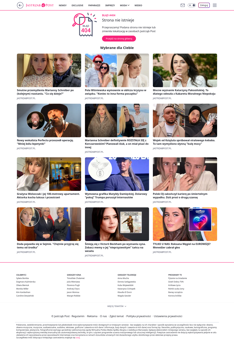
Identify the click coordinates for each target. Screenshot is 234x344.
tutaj (78, 337)
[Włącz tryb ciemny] (192, 5)
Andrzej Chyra (73, 288)
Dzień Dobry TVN (175, 281)
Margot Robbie (73, 295)
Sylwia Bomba (22, 278)
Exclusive (77, 5)
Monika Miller (22, 288)
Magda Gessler (124, 295)
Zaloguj (204, 5)
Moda (123, 5)
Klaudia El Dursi (125, 292)
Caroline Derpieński (25, 295)
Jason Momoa (73, 292)
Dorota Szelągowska (127, 281)
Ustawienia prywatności (167, 316)
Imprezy (110, 5)
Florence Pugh (73, 285)
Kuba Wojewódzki (125, 285)
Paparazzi (94, 5)
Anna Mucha (123, 278)
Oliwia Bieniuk (22, 285)
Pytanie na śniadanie (177, 278)
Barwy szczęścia (175, 292)
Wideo (138, 5)
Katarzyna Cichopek (126, 288)
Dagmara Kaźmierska (25, 281)
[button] (214, 5)
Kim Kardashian (23, 292)
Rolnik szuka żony (176, 288)
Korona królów (174, 295)
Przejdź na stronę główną (119, 38)
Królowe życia (174, 285)
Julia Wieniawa (73, 281)
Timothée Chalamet (76, 278)
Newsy (62, 5)
